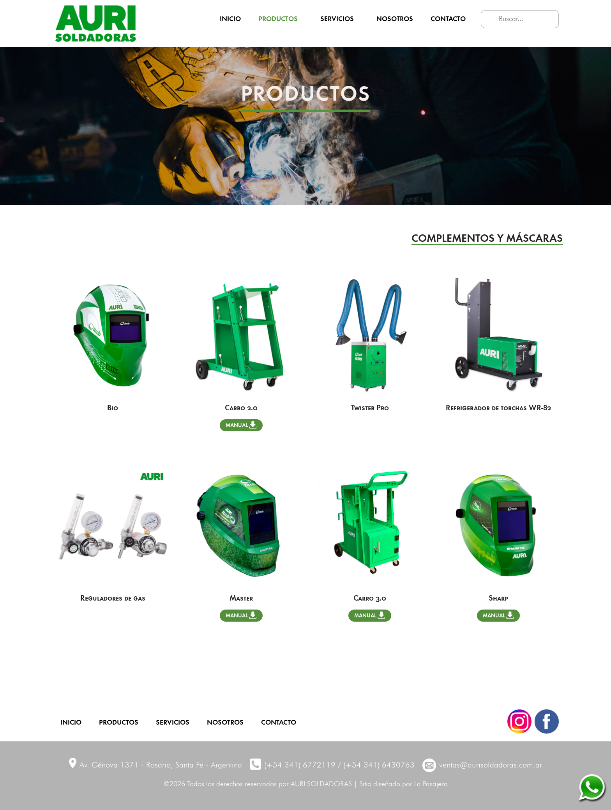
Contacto (448, 17)
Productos (278, 17)
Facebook (547, 721)
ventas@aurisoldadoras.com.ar (490, 765)
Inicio (230, 17)
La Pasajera (431, 784)
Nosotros (394, 17)
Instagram (519, 721)
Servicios (337, 17)
